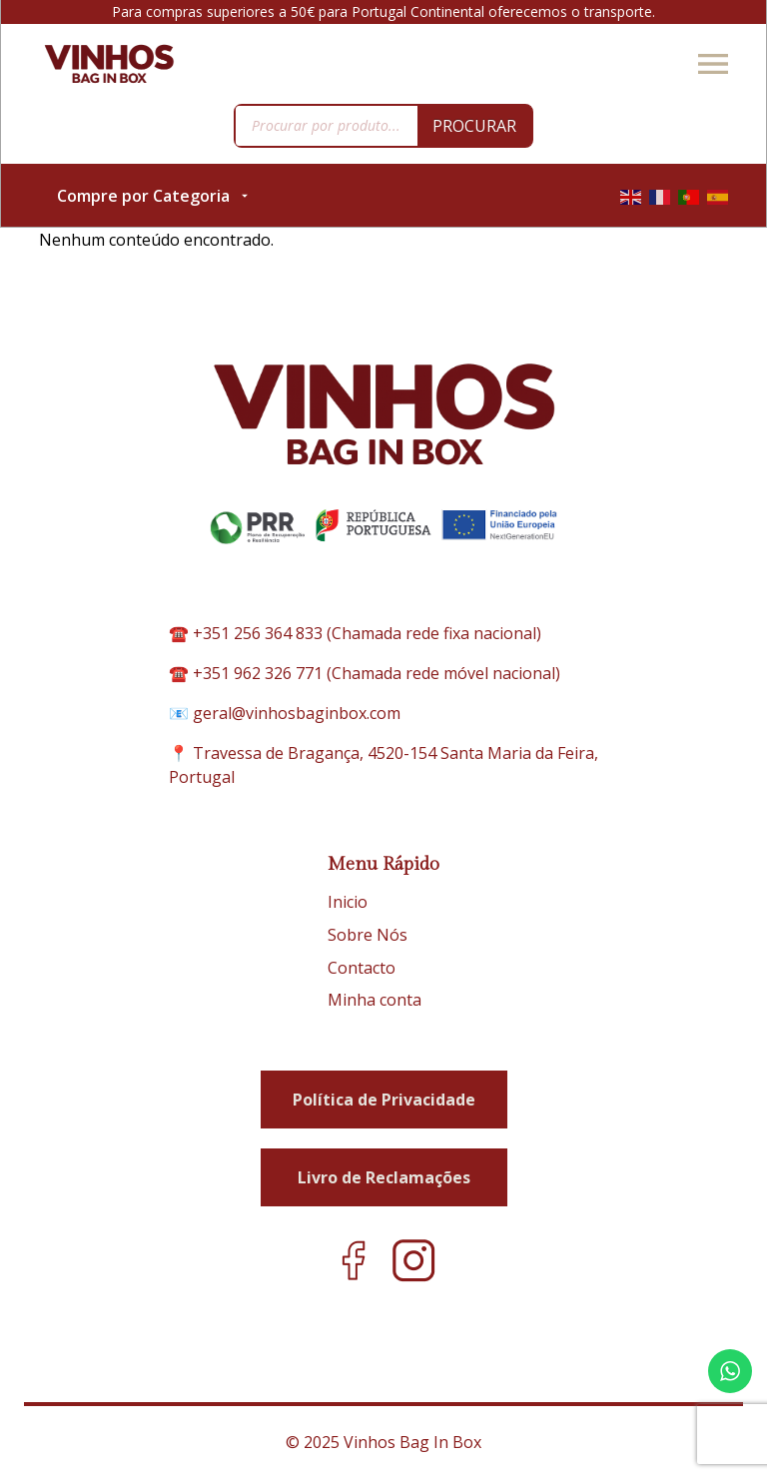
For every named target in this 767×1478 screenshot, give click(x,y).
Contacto (361, 968)
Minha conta (374, 1000)
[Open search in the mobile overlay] (383, 126)
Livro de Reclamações (384, 1177)
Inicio (348, 902)
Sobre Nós (367, 935)
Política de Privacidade (384, 1099)
